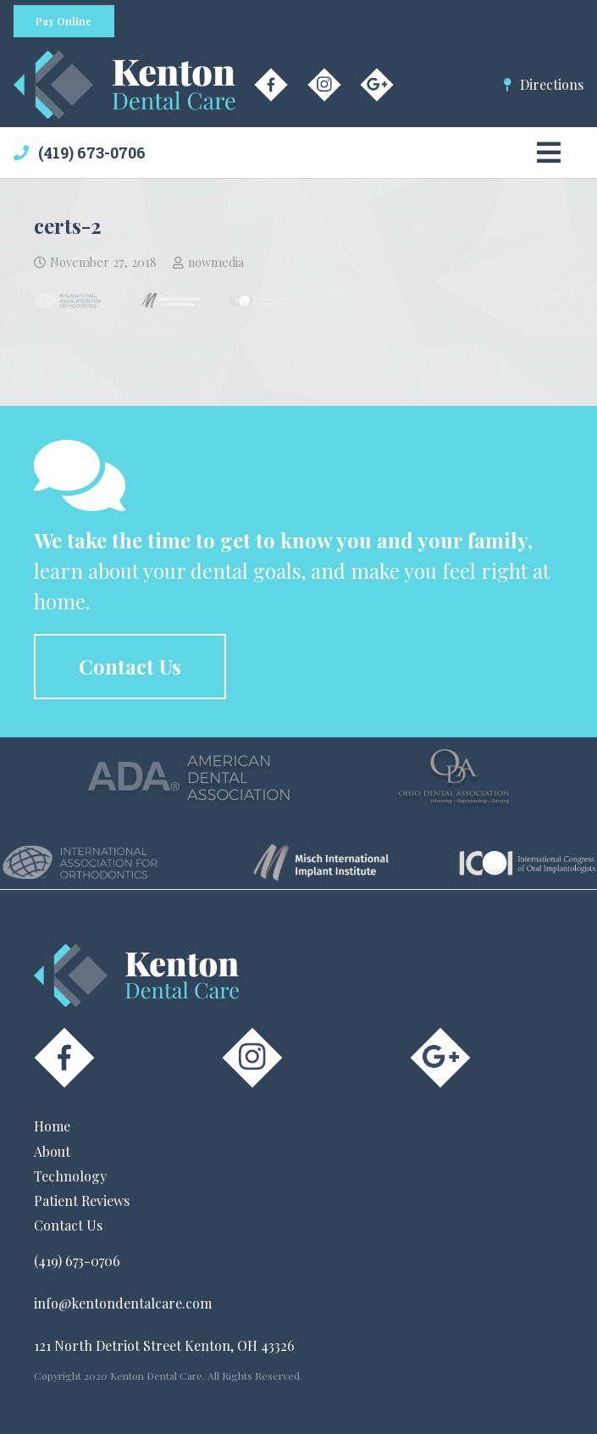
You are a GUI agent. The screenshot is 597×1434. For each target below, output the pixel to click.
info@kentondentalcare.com (123, 1303)
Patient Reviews (82, 1200)
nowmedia (216, 261)
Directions (551, 84)
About (52, 1151)
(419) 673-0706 (92, 152)
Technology (70, 1176)
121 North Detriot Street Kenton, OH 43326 (164, 1345)
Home (52, 1126)
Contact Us (68, 1225)
